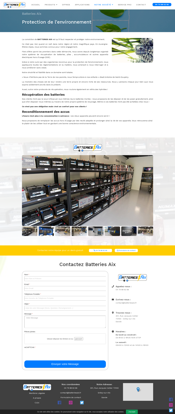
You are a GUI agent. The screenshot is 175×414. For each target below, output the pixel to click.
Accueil (35, 5)
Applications (82, 5)
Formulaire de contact (70, 397)
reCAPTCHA (29, 347)
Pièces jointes (29, 332)
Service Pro (125, 5)
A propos (37, 398)
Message (28, 314)
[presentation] (42, 353)
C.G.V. (37, 402)
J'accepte (131, 412)
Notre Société (102, 5)
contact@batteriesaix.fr (70, 393)
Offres (66, 5)
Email (27, 284)
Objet (27, 304)
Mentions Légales (37, 393)
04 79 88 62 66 (162, 4)
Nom (26, 274)
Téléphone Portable (32, 294)
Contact (141, 5)
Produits (50, 5)
